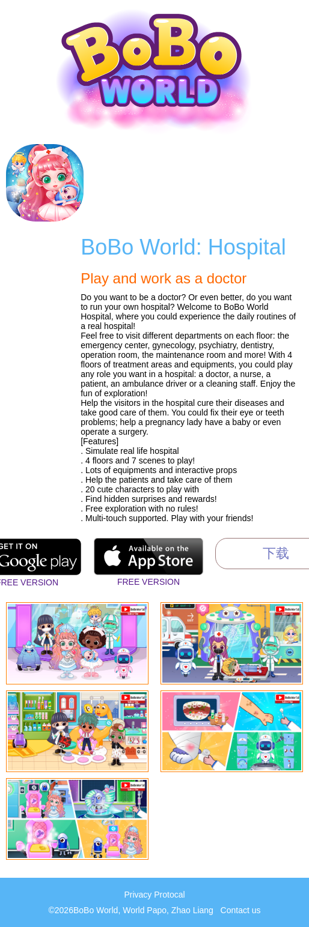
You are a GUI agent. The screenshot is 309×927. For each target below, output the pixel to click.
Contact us (241, 910)
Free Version (148, 582)
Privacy (137, 894)
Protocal (169, 894)
